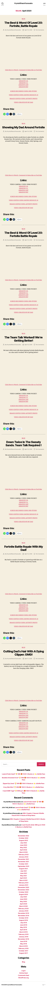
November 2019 (23, 915)
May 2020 (23, 901)
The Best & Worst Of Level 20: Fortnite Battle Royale (23, 234)
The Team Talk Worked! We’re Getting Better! (23, 339)
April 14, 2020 (28, 30)
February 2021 (23, 883)
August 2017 (23, 953)
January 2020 (23, 911)
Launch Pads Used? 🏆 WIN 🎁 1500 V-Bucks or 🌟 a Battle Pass (23, 774)
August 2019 (23, 920)
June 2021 (23, 873)
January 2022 (23, 857)
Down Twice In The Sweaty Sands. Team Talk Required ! (23, 443)
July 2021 (23, 871)
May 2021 (23, 875)
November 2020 (23, 890)
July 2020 (23, 897)
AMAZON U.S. (23, 83)
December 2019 (23, 913)
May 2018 (23, 944)
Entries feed (23, 973)
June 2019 (23, 925)
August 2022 (23, 840)
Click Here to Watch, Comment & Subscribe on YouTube (23, 70)
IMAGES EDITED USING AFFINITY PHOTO (23, 99)
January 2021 (23, 885)
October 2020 (23, 892)
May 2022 (23, 847)
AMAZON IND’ (23, 87)
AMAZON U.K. (23, 81)
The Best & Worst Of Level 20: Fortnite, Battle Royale (23, 24)
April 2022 (23, 850)
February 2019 (23, 934)
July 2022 (23, 843)
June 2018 (23, 941)
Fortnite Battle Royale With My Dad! (23, 548)
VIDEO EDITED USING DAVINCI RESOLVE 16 (23, 95)
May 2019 (23, 927)
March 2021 (23, 880)
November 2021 (23, 861)
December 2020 (23, 887)
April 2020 (23, 904)
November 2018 (23, 939)
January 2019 (23, 937)
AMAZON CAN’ (23, 85)
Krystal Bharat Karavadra (23, 3)
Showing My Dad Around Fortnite (23, 127)
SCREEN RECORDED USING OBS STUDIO (23, 91)
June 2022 (23, 845)
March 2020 (23, 906)
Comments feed (23, 975)
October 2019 (23, 918)
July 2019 (23, 922)
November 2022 (23, 836)
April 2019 (23, 929)
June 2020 (23, 899)
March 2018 (23, 946)
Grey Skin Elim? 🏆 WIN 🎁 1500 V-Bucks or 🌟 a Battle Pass (23, 787)
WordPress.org (23, 978)
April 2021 (23, 878)
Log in (23, 970)
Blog (23, 18)
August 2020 (23, 894)
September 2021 (23, 866)
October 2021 (23, 864)
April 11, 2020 (28, 658)
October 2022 (23, 838)
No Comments (40, 30)
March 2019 (23, 932)
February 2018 (23, 948)
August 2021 (23, 868)
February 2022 (24, 854)
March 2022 (23, 852)
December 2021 (23, 859)
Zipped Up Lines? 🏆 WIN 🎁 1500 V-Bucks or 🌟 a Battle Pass (23, 783)
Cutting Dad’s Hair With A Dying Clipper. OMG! (23, 653)
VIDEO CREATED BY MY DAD (23, 102)
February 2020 (23, 908)
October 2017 (23, 951)
